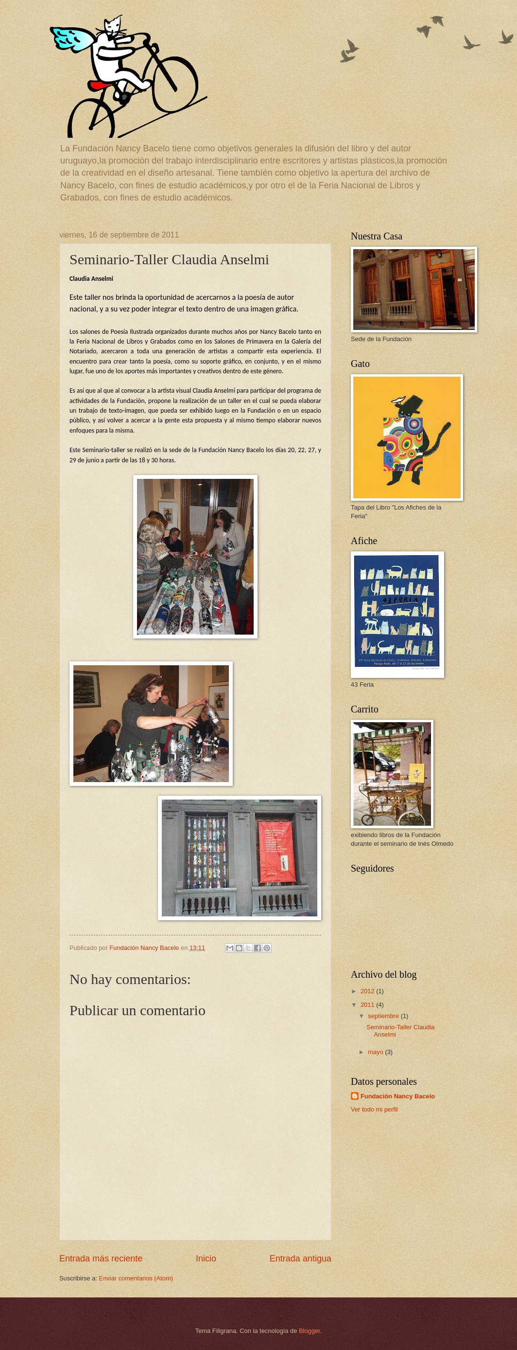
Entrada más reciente (100, 1258)
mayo (376, 1052)
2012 (368, 991)
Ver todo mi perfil (374, 1109)
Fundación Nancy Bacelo (398, 1096)
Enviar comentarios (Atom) (136, 1278)
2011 (368, 1004)
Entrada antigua (300, 1258)
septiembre (384, 1016)
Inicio (206, 1258)
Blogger (309, 1330)
